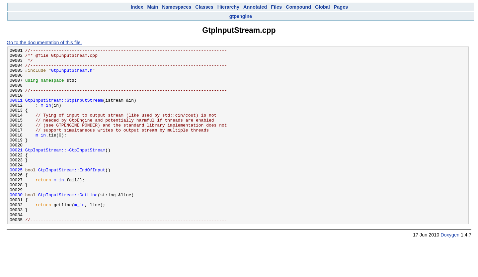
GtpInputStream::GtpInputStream (64, 111)
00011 (16, 111)
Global (322, 7)
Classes (204, 7)
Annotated (255, 7)
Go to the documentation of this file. (44, 42)
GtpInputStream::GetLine (68, 225)
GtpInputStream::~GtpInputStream (65, 171)
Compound (298, 7)
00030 (16, 225)
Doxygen (449, 269)
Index (137, 7)
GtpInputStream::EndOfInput (72, 195)
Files (276, 7)
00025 (16, 195)
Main (152, 7)
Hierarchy (228, 7)
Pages (341, 7)
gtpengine (240, 16)
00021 (16, 171)
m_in (46, 117)
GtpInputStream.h (72, 75)
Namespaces (176, 7)
